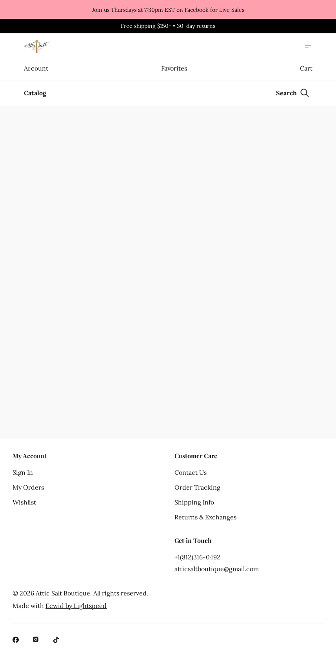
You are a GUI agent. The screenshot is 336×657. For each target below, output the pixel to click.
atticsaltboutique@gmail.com (216, 569)
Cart (306, 68)
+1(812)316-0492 (197, 557)
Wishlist (24, 502)
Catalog (35, 93)
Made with (60, 606)
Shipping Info (194, 502)
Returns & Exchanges (205, 517)
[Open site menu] (307, 46)
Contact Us (190, 472)
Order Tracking (197, 487)
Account (36, 68)
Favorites (174, 68)
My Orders (28, 487)
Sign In (23, 472)
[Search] (292, 93)
